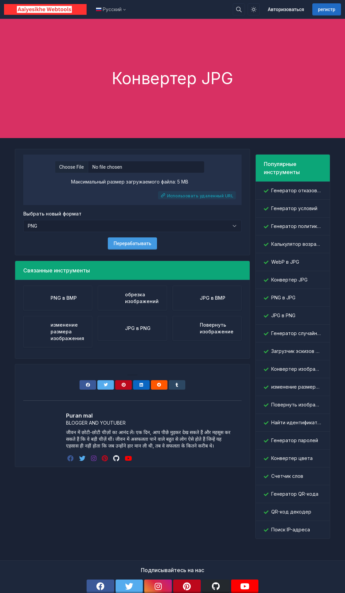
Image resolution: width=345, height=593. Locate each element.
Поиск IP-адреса (290, 529)
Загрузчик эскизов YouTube (296, 351)
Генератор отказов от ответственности (296, 190)
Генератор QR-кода (294, 494)
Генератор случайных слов (296, 333)
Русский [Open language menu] (109, 9)
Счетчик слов (287, 476)
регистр (326, 9)
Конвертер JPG (289, 280)
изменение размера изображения (296, 387)
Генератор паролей (294, 440)
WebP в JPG (285, 262)
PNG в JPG (283, 297)
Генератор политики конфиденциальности (296, 226)
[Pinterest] (123, 385)
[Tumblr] (177, 385)
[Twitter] (105, 385)
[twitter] (83, 458)
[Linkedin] (141, 385)
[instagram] (94, 458)
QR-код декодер (291, 512)
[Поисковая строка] (239, 9)
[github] (117, 458)
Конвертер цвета (292, 458)
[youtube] (128, 458)
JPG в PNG (283, 315)
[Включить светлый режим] (254, 9)
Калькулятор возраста (296, 244)
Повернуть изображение (296, 404)
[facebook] (71, 458)
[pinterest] (105, 458)
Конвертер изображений (296, 369)
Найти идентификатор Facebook (296, 422)
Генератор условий (294, 208)
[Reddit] (159, 385)
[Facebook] (88, 385)
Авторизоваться (286, 9)
